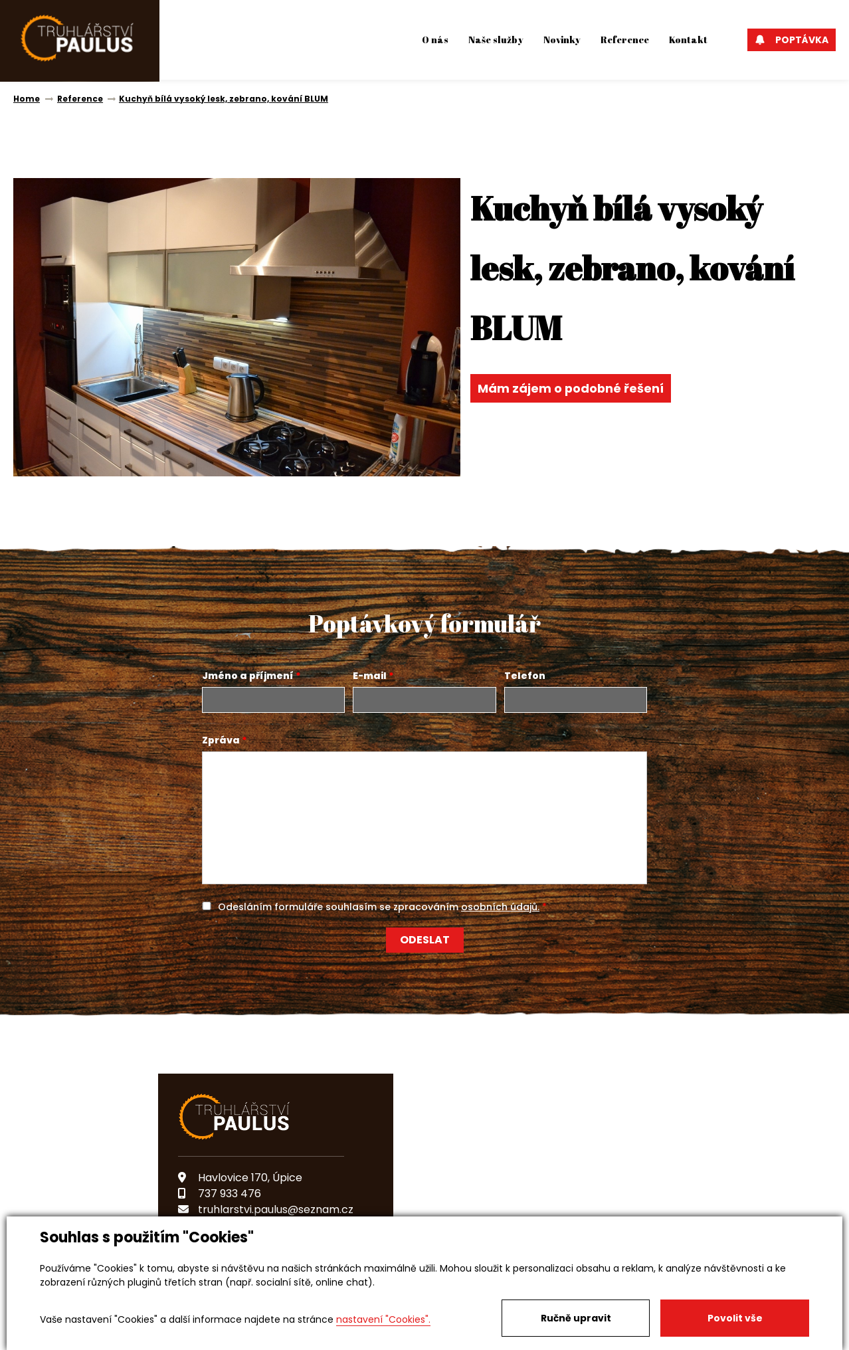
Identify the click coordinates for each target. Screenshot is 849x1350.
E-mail (370, 675)
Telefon (524, 675)
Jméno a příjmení (248, 675)
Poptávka (791, 40)
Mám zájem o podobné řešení (571, 388)
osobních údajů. (500, 907)
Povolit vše (735, 1318)
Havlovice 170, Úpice (240, 1177)
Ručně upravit (576, 1318)
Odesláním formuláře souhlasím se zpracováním (378, 907)
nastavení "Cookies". (383, 1319)
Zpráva (221, 740)
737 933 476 (219, 1193)
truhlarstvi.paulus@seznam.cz (265, 1209)
